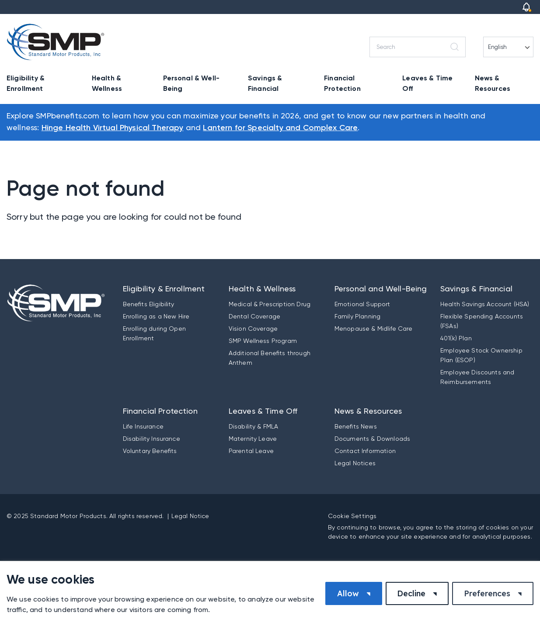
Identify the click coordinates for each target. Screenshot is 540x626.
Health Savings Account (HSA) (484, 304)
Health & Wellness (107, 83)
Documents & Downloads (372, 438)
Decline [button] (411, 593)
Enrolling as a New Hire (156, 316)
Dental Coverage (254, 316)
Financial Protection (342, 83)
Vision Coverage (253, 328)
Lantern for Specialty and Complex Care (280, 128)
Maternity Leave (253, 438)
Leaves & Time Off (427, 83)
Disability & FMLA (254, 426)
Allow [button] (348, 593)
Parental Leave (251, 450)
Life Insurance (143, 426)
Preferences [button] (487, 593)
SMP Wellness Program (263, 340)
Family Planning (357, 316)
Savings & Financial (265, 83)
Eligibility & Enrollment (26, 83)
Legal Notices (355, 463)
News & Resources (492, 83)
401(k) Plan (456, 338)
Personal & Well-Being (191, 83)
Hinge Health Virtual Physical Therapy (113, 128)
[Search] (417, 47)
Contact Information (365, 450)
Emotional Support (362, 304)
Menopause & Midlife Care (373, 328)
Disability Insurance (151, 438)
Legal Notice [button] (190, 515)
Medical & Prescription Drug (269, 304)
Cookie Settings (352, 515)
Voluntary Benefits (150, 450)
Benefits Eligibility (148, 304)
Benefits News (355, 426)
